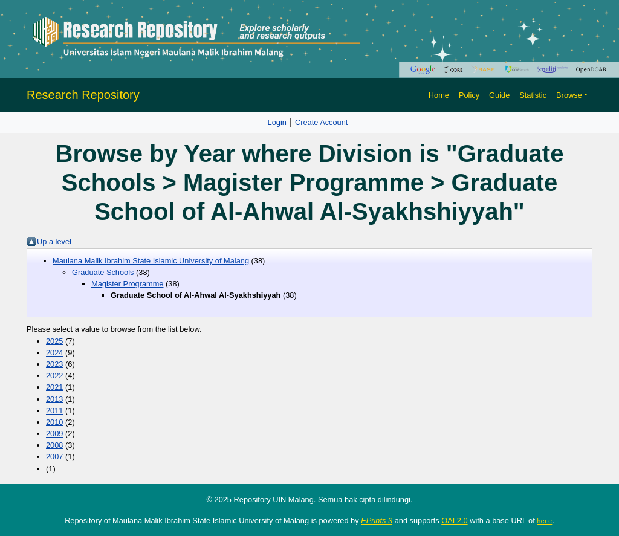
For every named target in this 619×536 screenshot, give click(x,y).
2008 (54, 445)
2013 (54, 399)
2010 (54, 422)
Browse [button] (569, 95)
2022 (54, 375)
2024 (54, 352)
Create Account (321, 122)
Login (277, 122)
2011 (54, 410)
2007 (54, 456)
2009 (54, 433)
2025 (54, 341)
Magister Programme (127, 283)
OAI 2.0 (454, 520)
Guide (499, 95)
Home (439, 95)
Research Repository (83, 95)
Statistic (532, 95)
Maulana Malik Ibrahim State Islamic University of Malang (151, 260)
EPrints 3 (376, 520)
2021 (54, 387)
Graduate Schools (103, 272)
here (544, 521)
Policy (469, 95)
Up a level (54, 241)
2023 (54, 364)
